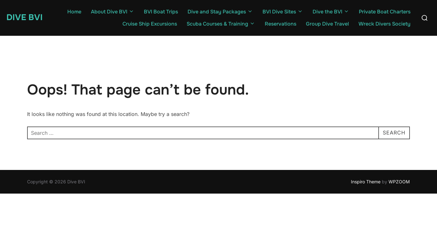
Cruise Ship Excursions (149, 23)
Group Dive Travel (327, 23)
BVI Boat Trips (161, 11)
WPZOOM (399, 181)
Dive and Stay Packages (220, 11)
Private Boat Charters (385, 11)
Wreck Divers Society (385, 23)
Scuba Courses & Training (221, 23)
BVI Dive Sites (283, 11)
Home (74, 11)
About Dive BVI (112, 11)
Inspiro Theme (366, 181)
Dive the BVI (331, 11)
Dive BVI (24, 17)
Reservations (280, 23)
